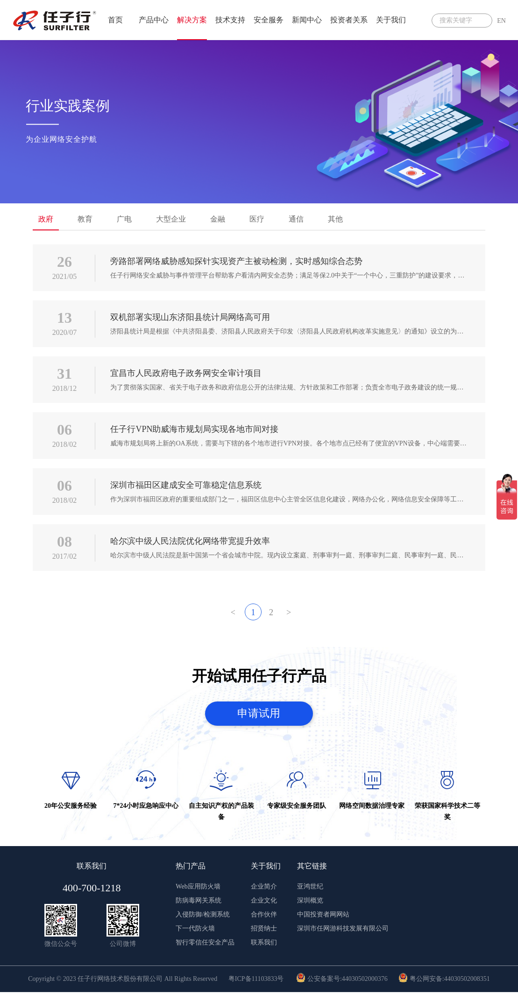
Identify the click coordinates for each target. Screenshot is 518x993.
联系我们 (264, 943)
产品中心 (154, 20)
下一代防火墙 (195, 929)
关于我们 (391, 20)
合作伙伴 (264, 915)
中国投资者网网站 (323, 915)
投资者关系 (349, 20)
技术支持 (230, 20)
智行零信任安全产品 (205, 943)
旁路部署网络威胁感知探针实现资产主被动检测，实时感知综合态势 (236, 261)
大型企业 (171, 219)
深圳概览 (310, 901)
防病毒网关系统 (198, 901)
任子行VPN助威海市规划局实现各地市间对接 (194, 429)
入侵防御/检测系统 (203, 915)
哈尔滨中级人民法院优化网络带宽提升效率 (190, 541)
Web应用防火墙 (198, 887)
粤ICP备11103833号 (256, 979)
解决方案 (192, 20)
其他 (335, 219)
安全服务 (269, 20)
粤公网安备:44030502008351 (444, 979)
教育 (85, 219)
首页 (115, 20)
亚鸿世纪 (310, 887)
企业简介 (264, 887)
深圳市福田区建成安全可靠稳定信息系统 (186, 485)
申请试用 (259, 714)
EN (501, 20)
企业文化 (264, 901)
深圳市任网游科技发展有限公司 (343, 929)
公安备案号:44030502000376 (341, 979)
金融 (217, 219)
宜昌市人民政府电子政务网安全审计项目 (186, 373)
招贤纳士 (264, 929)
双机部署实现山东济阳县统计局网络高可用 (190, 317)
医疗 (256, 219)
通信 (296, 219)
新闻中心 (307, 20)
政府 (45, 219)
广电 (124, 219)
